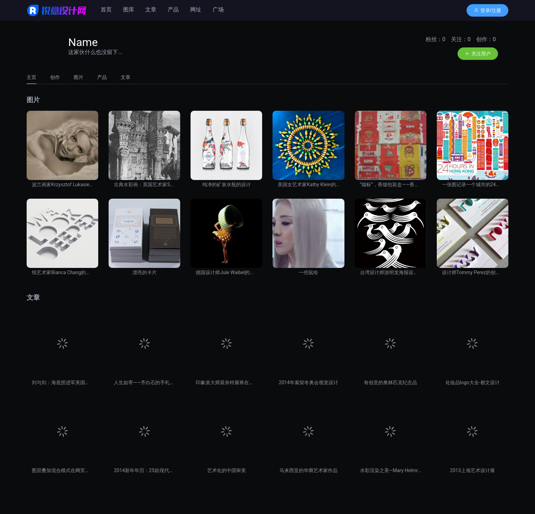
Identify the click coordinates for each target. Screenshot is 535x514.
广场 (218, 9)
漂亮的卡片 (144, 272)
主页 (31, 77)
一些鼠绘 (308, 272)
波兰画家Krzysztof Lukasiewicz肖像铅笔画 (62, 184)
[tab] (35, 77)
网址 (195, 9)
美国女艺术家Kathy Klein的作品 (308, 184)
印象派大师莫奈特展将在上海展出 (226, 382)
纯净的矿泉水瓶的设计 (226, 184)
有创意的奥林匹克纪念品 (390, 382)
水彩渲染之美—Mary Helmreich (390, 470)
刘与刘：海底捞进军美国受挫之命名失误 (62, 382)
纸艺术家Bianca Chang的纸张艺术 (62, 272)
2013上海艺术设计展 (472, 470)
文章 (150, 9)
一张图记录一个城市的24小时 (472, 184)
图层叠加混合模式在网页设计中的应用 (62, 470)
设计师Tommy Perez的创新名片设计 (472, 272)
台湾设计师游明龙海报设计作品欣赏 (390, 272)
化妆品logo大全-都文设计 (472, 382)
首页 (106, 9)
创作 (55, 77)
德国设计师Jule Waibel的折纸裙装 (226, 272)
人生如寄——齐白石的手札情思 (144, 382)
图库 (128, 9)
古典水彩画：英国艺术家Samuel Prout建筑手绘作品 (144, 184)
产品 (173, 9)
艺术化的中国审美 (226, 470)
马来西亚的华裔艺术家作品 (308, 470)
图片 (78, 77)
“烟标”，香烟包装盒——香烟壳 (390, 184)
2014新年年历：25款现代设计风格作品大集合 (144, 470)
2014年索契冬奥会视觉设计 (308, 382)
